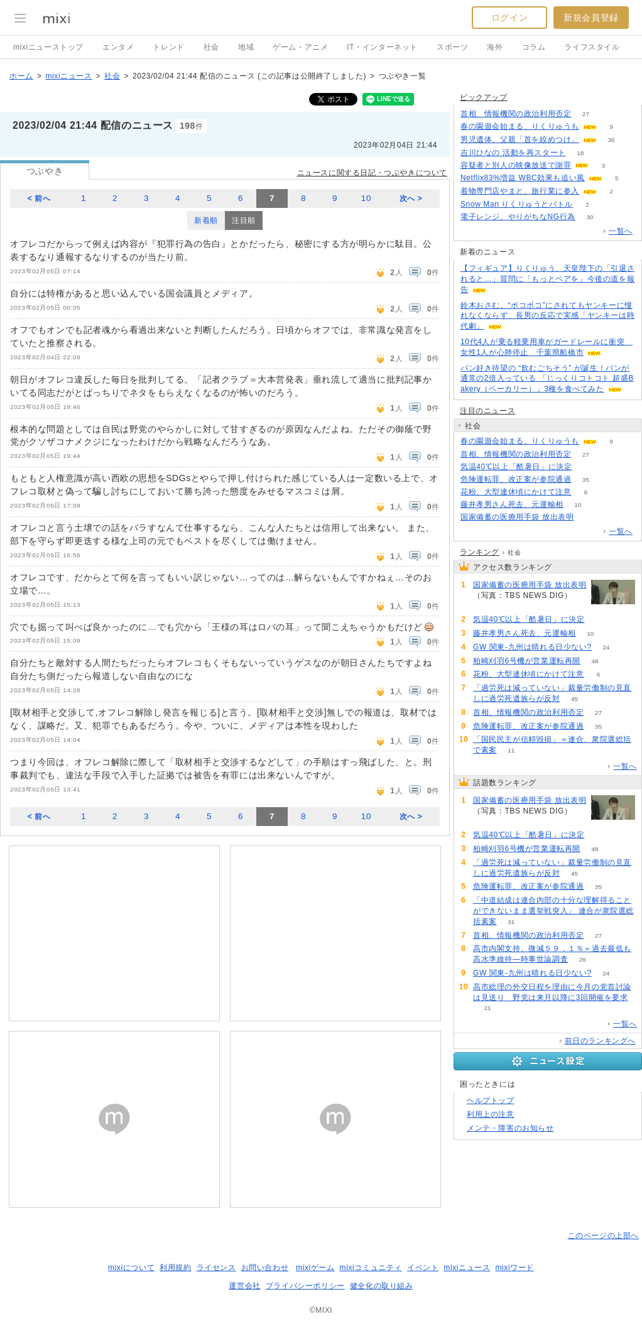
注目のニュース (487, 410)
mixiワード (514, 1267)
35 (585, 479)
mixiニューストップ (48, 47)
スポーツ (452, 47)
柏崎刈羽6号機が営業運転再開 (526, 660)
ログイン (509, 18)
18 (580, 152)
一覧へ (621, 231)
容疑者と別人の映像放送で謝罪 (515, 165)
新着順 (206, 220)
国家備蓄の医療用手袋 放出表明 (517, 517)
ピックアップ (484, 97)
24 (605, 647)
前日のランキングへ (600, 1040)
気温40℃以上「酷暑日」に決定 (516, 466)
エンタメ (118, 47)
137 (586, 467)
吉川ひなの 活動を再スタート (513, 152)
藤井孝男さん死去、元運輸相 (511, 504)
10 (366, 198)
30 (589, 217)
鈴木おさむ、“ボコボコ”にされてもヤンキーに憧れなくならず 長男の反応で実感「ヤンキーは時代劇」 (547, 316)
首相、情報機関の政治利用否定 (515, 113)
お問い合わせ (265, 1267)
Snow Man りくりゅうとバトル (516, 204)
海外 (495, 47)
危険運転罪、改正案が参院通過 (515, 479)
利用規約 (175, 1267)
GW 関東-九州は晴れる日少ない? (532, 647)
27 (585, 114)
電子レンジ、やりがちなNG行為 (517, 216)
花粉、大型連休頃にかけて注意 (515, 491)
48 (595, 661)
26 (582, 959)
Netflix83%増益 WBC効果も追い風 (522, 177)
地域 (246, 47)
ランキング (479, 552)
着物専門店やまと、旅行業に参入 (519, 191)
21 (487, 1007)
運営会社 (244, 1285)
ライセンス (216, 1267)
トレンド (168, 47)
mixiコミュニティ (371, 1267)
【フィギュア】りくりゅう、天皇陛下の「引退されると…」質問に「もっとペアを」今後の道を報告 (547, 279)
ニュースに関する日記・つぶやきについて (372, 172)
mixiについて (131, 1267)
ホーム (21, 76)
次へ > (411, 198)
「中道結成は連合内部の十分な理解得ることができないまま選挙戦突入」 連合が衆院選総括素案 (553, 911)
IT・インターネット (382, 47)
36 (610, 139)
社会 (211, 47)
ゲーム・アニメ (300, 47)
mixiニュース (68, 76)
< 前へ (39, 198)
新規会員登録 (591, 18)
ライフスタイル (591, 47)
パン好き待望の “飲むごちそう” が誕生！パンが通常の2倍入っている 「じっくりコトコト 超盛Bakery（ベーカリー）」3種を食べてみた (547, 379)
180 (588, 517)
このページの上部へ (603, 1235)
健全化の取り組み (381, 1285)
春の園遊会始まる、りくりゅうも (519, 126)
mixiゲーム (315, 1267)
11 (511, 750)
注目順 (244, 220)
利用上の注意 (490, 1114)
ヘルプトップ (490, 1100)
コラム (534, 47)
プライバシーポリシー (305, 1285)
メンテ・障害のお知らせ (510, 1128)
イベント (422, 1267)
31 (511, 921)
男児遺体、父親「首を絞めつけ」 (519, 139)
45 (574, 698)
